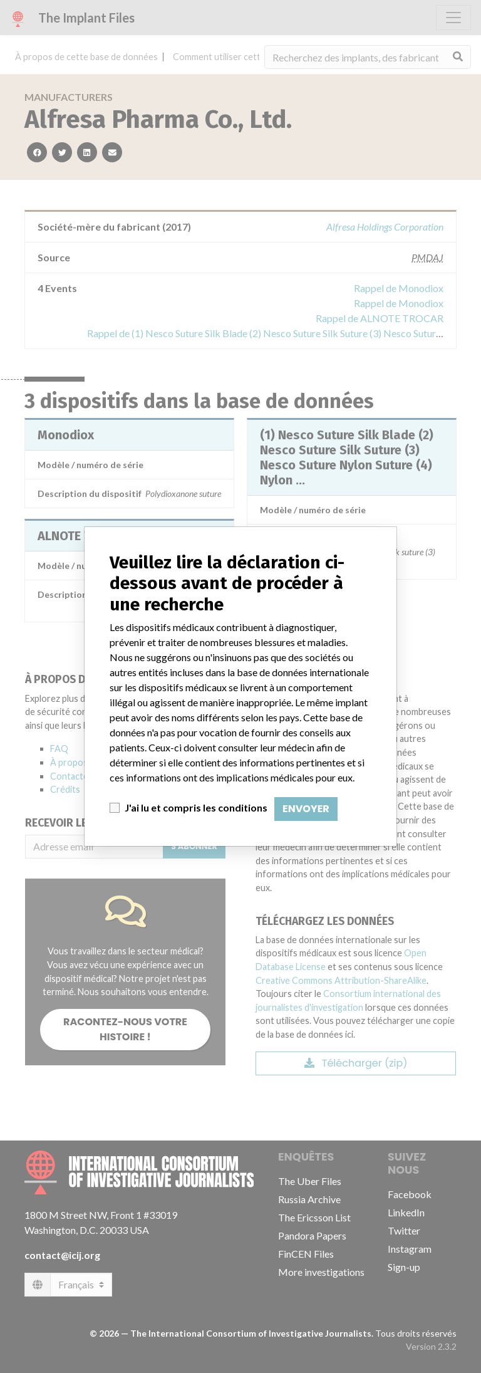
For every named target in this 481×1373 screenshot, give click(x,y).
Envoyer (305, 808)
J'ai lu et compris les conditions (196, 807)
